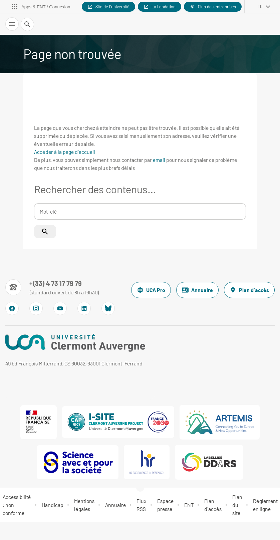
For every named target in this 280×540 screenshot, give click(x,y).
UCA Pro (151, 290)
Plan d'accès (249, 290)
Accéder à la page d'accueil (64, 152)
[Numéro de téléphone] (52, 287)
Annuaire (197, 290)
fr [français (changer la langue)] (260, 6)
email (159, 160)
